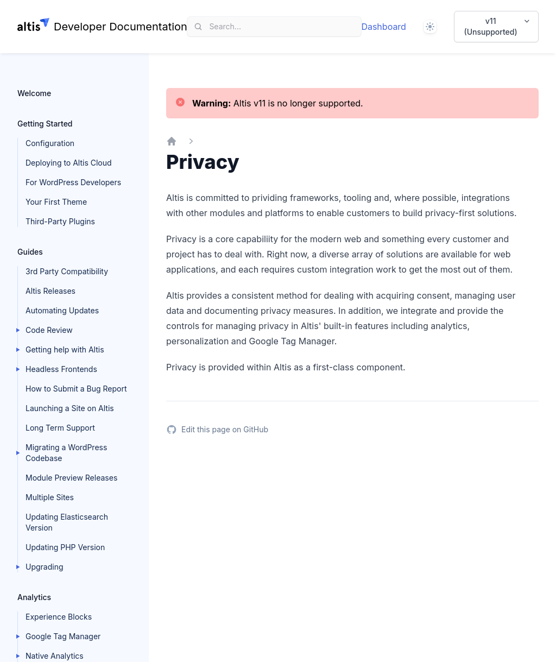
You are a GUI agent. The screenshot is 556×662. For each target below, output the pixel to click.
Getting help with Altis (65, 349)
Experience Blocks (59, 616)
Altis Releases (50, 290)
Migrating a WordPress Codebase (66, 453)
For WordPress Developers (73, 182)
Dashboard (383, 26)
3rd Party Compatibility (67, 271)
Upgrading (45, 566)
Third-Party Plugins (60, 221)
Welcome (34, 93)
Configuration (50, 143)
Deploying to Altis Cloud (69, 162)
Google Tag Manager (63, 636)
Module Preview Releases (71, 477)
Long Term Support (60, 427)
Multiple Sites (50, 497)
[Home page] (102, 26)
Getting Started (45, 123)
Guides (30, 251)
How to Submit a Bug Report (76, 388)
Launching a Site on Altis (70, 408)
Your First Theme (56, 201)
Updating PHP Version (65, 547)
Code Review (49, 330)
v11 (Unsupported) (498, 26)
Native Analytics (55, 655)
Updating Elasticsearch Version (67, 522)
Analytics (34, 597)
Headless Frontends (61, 369)
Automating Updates (62, 310)
